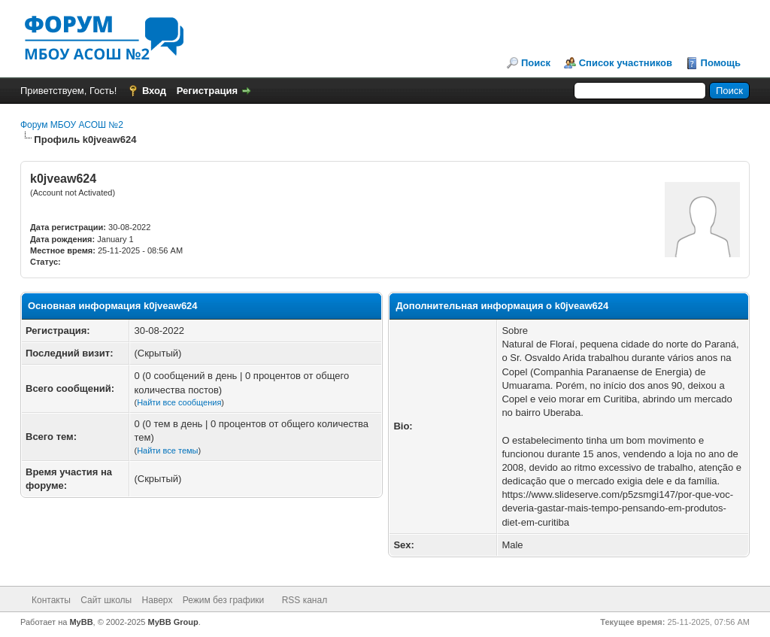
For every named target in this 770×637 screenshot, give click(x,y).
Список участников (625, 62)
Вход (154, 90)
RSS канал (305, 600)
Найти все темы (167, 450)
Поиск (535, 62)
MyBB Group (173, 621)
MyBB (80, 621)
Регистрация (207, 90)
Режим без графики (224, 600)
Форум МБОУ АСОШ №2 (71, 125)
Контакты (51, 600)
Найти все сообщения (179, 402)
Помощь (721, 62)
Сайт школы (106, 600)
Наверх (157, 600)
